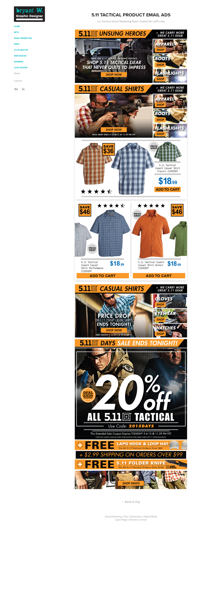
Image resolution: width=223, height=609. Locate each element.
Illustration (21, 49)
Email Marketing (23, 38)
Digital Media (150, 516)
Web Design (20, 55)
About (17, 73)
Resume (133, 519)
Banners (18, 61)
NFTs (16, 32)
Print (17, 44)
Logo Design (20, 67)
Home (17, 26)
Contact (18, 80)
